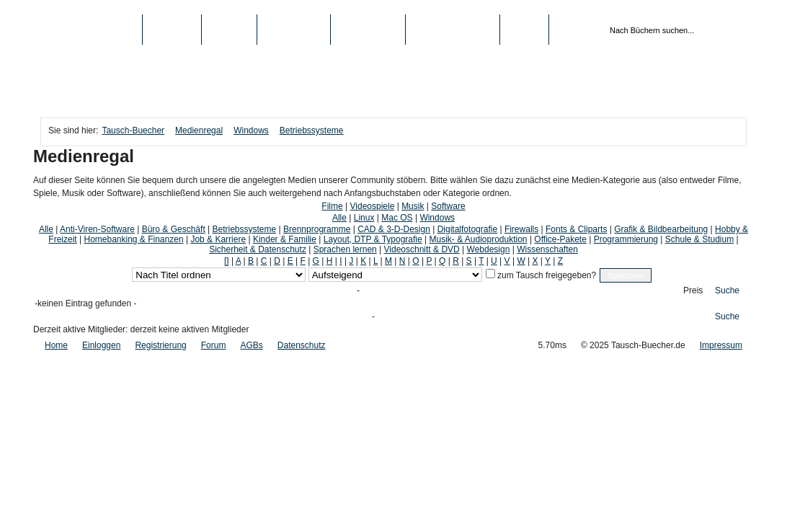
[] (226, 261)
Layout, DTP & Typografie (373, 239)
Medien (229, 30)
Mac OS (396, 218)
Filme (331, 206)
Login (524, 30)
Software (448, 206)
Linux (364, 218)
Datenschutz (301, 345)
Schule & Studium (699, 239)
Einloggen (101, 345)
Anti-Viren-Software (97, 229)
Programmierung (626, 239)
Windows (251, 130)
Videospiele (372, 206)
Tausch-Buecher (91, 30)
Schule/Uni (368, 30)
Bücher (172, 30)
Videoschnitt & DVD (422, 249)
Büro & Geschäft (173, 229)
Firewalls (521, 229)
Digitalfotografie (467, 229)
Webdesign (488, 249)
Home (56, 345)
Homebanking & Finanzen (133, 239)
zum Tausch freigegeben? (546, 275)
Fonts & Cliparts (576, 229)
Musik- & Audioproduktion (478, 239)
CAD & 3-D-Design (393, 229)
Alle (339, 218)
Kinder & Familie (284, 239)
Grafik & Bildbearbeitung (661, 229)
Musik (412, 206)
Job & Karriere (218, 239)
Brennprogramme (316, 229)
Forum (213, 345)
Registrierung (453, 30)
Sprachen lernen (345, 249)
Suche (727, 290)
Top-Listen (293, 30)
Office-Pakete (560, 239)
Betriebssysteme (312, 130)
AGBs (251, 345)
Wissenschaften (547, 249)
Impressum (721, 345)
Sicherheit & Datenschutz (257, 249)
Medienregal (199, 130)
